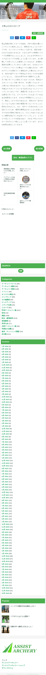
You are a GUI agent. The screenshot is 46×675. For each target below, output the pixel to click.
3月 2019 (5, 580)
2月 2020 (5, 551)
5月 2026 (5, 352)
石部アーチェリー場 (9, 326)
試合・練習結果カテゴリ (23, 157)
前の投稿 (39, 149)
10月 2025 (5, 370)
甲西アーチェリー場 (9, 310)
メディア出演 (6, 305)
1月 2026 (5, 362)
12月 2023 (5, 428)
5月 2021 (5, 511)
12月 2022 (5, 460)
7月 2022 (5, 474)
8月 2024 (5, 407)
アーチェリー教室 (8, 289)
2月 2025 (5, 391)
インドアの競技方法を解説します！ (23, 606)
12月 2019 (5, 556)
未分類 (4, 334)
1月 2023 (5, 458)
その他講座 (6, 299)
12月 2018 (5, 588)
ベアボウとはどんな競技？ (20, 616)
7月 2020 (5, 537)
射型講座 (5, 321)
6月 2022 (5, 476)
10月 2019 (5, 561)
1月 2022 (5, 490)
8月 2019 (5, 567)
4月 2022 (5, 482)
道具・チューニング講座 (10, 331)
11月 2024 (5, 399)
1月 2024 (5, 426)
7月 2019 (5, 569)
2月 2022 (5, 487)
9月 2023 (5, 437)
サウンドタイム (7, 668)
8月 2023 (5, 439)
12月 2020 (5, 524)
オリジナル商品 (7, 294)
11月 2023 (5, 431)
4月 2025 (5, 386)
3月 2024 (5, 421)
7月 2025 (5, 378)
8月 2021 (5, 503)
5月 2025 (5, 383)
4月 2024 (5, 418)
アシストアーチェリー (10, 663)
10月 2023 (5, 434)
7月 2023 (5, 442)
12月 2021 (5, 492)
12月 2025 (5, 365)
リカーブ (5, 307)
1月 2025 (5, 394)
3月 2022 (5, 484)
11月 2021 (5, 495)
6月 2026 (5, 349)
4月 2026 (5, 354)
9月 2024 (5, 405)
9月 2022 (5, 468)
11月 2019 (5, 559)
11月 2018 (5, 590)
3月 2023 (5, 452)
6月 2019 (5, 572)
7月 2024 (5, 410)
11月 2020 (5, 527)
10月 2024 (5, 402)
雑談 (3, 315)
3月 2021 (5, 516)
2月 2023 (5, 455)
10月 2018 (5, 593)
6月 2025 (5, 381)
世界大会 (5, 323)
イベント (5, 291)
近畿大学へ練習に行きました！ (21, 626)
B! (22, 38)
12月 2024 (5, 397)
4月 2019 (5, 577)
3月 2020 (5, 548)
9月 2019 (5, 564)
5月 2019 (5, 575)
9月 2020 (5, 532)
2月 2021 (5, 519)
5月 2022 (5, 479)
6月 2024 (5, 413)
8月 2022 (5, 471)
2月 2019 (5, 582)
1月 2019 (5, 585)
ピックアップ (6, 302)
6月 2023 (5, 444)
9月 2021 (5, 500)
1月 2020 (5, 553)
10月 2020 (5, 529)
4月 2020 (5, 545)
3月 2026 (5, 357)
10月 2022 (5, 466)
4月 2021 (5, 513)
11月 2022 (5, 463)
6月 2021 (5, 508)
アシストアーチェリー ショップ (13, 665)
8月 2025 (5, 375)
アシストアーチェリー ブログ (13, 9)
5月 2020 (5, 543)
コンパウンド (6, 297)
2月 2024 (5, 423)
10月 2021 (5, 498)
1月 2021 (5, 521)
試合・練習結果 (38, 33)
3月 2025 (5, 389)
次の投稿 (6, 149)
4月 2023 (5, 450)
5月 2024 (5, 415)
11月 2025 (5, 367)
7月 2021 (5, 506)
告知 (3, 313)
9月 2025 (5, 373)
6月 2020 (5, 540)
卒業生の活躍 (6, 329)
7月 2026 (5, 346)
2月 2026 (5, 359)
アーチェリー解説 (8, 286)
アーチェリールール (9, 284)
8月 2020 (5, 535)
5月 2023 (5, 447)
